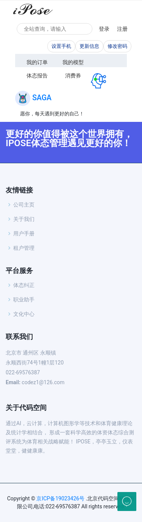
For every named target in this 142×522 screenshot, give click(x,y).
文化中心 (23, 314)
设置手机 (61, 46)
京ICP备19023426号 (60, 498)
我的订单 (37, 62)
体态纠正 (23, 285)
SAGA (41, 97)
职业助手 (23, 299)
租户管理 (23, 248)
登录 (104, 29)
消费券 (73, 76)
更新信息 (89, 46)
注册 (122, 29)
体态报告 (37, 76)
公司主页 (23, 204)
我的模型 (73, 62)
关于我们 (23, 219)
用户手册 (23, 233)
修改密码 (117, 46)
